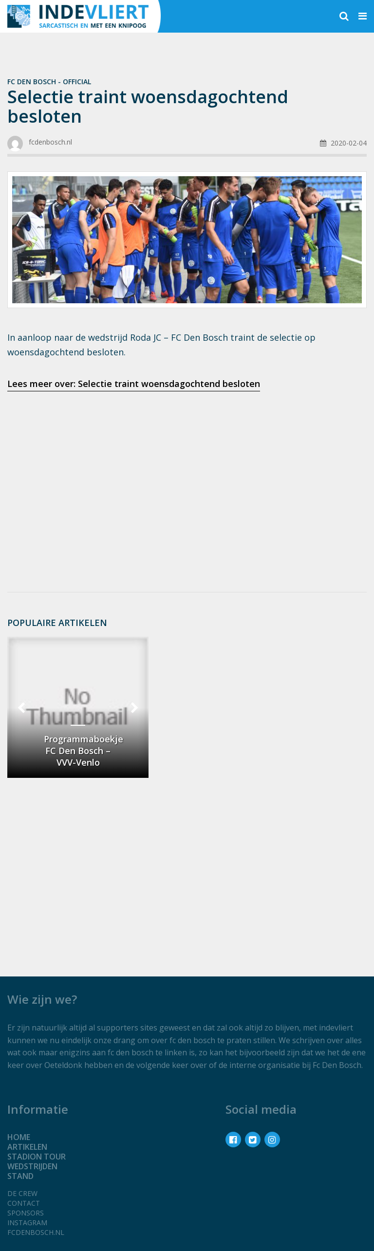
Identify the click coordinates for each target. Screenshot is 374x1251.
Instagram (27, 1222)
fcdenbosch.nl (35, 1232)
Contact (23, 1203)
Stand (20, 1176)
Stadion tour (36, 1156)
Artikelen (27, 1146)
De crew (22, 1193)
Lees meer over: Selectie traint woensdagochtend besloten (133, 383)
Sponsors (25, 1212)
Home (18, 1137)
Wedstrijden (32, 1166)
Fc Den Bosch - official (49, 81)
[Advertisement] (187, 476)
